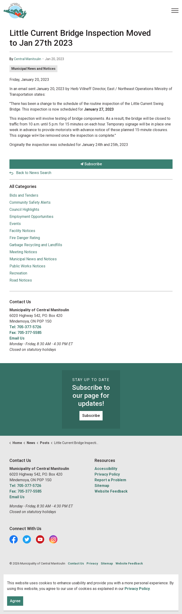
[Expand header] (175, 10)
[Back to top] (91, 597)
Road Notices (20, 280)
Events (15, 223)
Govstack (31, 577)
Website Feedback (111, 491)
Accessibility (106, 468)
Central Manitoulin (27, 59)
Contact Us (76, 563)
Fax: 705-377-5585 (25, 332)
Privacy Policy (107, 474)
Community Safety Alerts (30, 202)
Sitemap (102, 485)
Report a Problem (110, 480)
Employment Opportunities (31, 216)
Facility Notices (22, 230)
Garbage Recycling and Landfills (35, 245)
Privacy (92, 563)
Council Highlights (24, 209)
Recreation (18, 273)
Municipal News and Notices (33, 69)
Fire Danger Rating (24, 238)
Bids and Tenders (23, 195)
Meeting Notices (23, 252)
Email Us (17, 338)
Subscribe (91, 164)
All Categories (22, 186)
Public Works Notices (27, 266)
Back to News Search (33, 172)
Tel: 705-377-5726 (25, 327)
